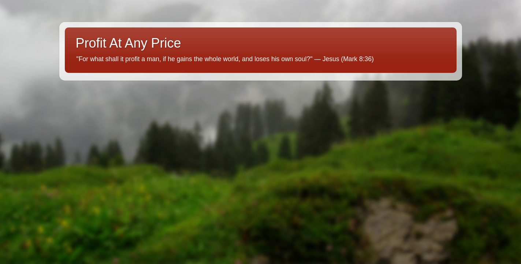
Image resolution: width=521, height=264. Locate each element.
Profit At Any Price (128, 43)
